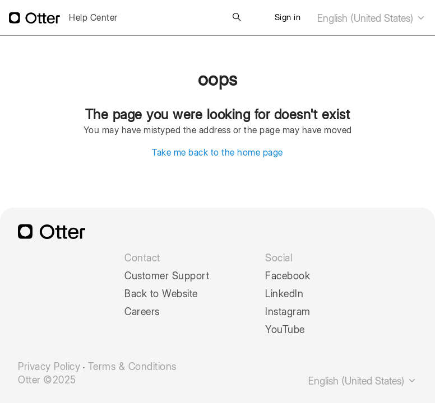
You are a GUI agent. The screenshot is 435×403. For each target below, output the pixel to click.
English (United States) (371, 18)
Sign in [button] (288, 17)
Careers (142, 311)
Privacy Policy (49, 366)
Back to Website (161, 293)
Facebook (287, 276)
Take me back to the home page (217, 152)
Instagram (288, 311)
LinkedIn (284, 293)
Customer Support (166, 276)
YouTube (285, 329)
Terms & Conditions (132, 366)
